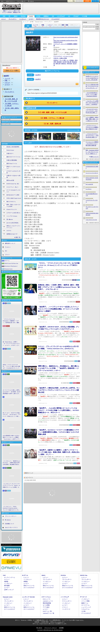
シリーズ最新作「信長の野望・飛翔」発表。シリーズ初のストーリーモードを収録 (92, 119)
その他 (83, 611)
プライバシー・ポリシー (50, 627)
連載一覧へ (18, 237)
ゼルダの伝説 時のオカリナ (92, 194)
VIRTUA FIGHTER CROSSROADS (92, 214)
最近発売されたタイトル (42, 19)
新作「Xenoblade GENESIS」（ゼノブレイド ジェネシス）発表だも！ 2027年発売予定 (92, 152)
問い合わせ (31, 1)
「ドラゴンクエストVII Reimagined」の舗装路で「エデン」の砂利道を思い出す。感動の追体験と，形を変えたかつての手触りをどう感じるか (11, 320)
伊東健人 (71, 60)
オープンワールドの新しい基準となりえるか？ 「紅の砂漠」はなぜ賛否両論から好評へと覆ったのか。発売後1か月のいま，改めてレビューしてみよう (11, 391)
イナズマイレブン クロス (92, 201)
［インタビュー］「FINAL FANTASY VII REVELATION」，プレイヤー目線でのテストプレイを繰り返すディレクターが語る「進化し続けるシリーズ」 (11, 508)
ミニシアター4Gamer (12, 216)
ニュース (7, 78)
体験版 (6, 581)
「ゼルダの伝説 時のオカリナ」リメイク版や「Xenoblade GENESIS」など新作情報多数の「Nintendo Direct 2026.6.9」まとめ (92, 94)
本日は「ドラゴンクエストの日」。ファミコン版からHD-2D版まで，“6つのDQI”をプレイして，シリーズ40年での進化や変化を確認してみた (11, 366)
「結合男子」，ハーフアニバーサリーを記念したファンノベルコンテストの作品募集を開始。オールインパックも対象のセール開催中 (58, 309)
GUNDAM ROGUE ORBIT (92, 167)
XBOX (15, 16)
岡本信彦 (69, 63)
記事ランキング (9, 589)
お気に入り (79, 1)
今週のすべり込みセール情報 (13, 176)
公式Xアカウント (10, 1)
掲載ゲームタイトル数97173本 (11, 11)
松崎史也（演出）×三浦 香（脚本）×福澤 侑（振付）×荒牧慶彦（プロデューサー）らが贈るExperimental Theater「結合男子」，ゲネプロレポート (58, 287)
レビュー (3, 19)
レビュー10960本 (7, 12)
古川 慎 (64, 62)
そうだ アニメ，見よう (12, 187)
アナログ (75, 16)
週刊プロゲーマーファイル (13, 156)
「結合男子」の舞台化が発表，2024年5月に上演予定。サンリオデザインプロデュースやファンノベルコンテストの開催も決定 (59, 390)
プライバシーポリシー (10, 516)
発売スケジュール (29, 585)
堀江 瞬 (69, 62)
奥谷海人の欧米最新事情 (13, 146)
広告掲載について (9, 523)
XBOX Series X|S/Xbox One (11, 263)
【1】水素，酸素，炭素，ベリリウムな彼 (52, 112)
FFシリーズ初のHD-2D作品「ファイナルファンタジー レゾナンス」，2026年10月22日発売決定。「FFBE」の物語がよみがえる (92, 86)
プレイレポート (13, 19)
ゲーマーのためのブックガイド (13, 190)
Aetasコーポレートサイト (11, 527)
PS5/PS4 (23, 16)
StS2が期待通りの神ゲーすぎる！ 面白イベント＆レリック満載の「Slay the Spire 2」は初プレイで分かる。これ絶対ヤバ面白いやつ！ (12, 437)
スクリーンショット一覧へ (73, 130)
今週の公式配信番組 (12, 160)
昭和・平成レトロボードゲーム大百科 (13, 205)
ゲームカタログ (55, 19)
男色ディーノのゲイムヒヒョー (13, 167)
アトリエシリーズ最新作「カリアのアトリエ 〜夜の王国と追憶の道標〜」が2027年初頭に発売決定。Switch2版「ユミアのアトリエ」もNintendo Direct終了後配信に (92, 143)
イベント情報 (85, 601)
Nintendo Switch (8, 269)
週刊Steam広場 (10, 180)
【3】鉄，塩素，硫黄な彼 (52, 124)
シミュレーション (68, 56)
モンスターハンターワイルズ (92, 207)
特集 (6, 80)
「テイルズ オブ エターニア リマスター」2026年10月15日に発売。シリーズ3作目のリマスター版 (92, 110)
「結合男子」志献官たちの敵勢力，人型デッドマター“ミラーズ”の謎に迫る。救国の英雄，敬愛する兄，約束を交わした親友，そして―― (59, 452)
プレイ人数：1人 (64, 60)
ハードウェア (61, 16)
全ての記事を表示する (73, 467)
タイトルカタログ (29, 587)
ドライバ (7, 254)
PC (9, 16)
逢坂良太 (63, 63)
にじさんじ (88, 189)
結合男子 (38, 75)
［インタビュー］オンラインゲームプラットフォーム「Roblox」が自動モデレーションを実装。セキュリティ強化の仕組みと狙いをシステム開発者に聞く (11, 485)
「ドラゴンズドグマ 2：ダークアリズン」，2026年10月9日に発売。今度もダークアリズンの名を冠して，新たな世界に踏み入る (92, 135)
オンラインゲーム (9, 577)
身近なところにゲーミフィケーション (13, 226)
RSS (2, 1)
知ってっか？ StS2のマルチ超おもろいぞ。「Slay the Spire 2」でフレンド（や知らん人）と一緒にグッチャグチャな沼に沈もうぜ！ (11, 414)
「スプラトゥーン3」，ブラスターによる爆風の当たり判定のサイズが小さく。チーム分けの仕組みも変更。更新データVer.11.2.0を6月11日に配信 (92, 127)
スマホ (38, 16)
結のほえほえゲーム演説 (13, 194)
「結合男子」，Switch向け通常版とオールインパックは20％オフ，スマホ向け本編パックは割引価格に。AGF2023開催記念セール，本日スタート (58, 410)
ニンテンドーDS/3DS (28, 597)
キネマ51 (9, 230)
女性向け (46, 16)
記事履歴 (87, 1)
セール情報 (46, 605)
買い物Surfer (10, 219)
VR (53, 16)
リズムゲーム (85, 609)
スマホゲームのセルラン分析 (13, 171)
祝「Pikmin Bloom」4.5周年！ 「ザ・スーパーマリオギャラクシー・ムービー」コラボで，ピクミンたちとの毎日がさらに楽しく (11, 343)
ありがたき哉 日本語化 (12, 222)
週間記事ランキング (10, 243)
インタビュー (22, 19)
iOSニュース (46, 599)
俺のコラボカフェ (11, 201)
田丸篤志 (59, 62)
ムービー (31, 19)
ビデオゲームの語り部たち (13, 212)
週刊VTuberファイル (12, 163)
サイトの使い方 (21, 1)
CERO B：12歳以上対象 (60, 58)
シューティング (86, 607)
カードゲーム (85, 605)
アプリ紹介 (46, 607)
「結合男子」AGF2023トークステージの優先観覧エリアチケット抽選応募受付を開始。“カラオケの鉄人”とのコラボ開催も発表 (58, 432)
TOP (4, 16)
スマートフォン (46, 597)
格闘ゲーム (84, 603)
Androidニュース (48, 601)
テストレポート (67, 601)
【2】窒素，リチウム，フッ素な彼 (52, 118)
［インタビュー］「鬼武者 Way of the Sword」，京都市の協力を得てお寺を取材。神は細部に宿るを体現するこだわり (11, 462)
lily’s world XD (89, 184)
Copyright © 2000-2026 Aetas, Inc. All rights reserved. (50, 630)
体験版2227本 (16, 12)
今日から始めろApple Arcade (14, 198)
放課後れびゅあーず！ (12, 234)
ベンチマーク (66, 609)
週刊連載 (7, 585)
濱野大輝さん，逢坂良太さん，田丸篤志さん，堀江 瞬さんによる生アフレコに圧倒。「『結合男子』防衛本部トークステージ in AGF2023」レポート (58, 368)
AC (69, 16)
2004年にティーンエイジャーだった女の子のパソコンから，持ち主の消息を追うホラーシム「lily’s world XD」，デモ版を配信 (92, 78)
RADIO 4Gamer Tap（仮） (13, 183)
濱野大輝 (58, 63)
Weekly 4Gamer (10, 150)
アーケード (83, 597)
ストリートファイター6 (92, 173)
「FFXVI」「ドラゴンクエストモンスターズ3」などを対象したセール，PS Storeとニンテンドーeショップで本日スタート (59, 265)
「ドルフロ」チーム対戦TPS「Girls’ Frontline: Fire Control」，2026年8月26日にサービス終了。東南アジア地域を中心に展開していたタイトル (92, 102)
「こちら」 (59, 622)
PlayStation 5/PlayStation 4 (11, 266)
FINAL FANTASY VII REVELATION (92, 178)
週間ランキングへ (94, 156)
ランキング (95, 1)
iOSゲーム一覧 (47, 611)
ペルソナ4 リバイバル (91, 219)
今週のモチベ (10, 153)
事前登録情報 (47, 603)
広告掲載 (61, 627)
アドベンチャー (58, 56)
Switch (31, 16)
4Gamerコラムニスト (12, 209)
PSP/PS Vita (83, 575)
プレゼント (8, 247)
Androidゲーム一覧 (48, 613)
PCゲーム (7, 260)
